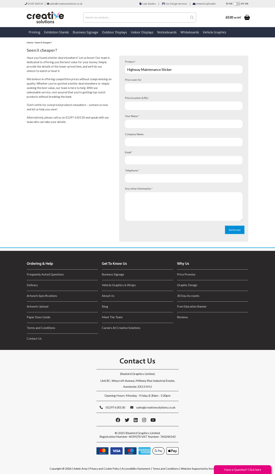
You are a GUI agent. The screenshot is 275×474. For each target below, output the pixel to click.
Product (130, 61)
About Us (108, 295)
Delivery (32, 285)
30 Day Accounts (188, 295)
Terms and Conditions (41, 327)
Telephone (132, 170)
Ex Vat (229, 3)
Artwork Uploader (204, 3)
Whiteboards (189, 32)
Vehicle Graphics (214, 32)
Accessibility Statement (136, 468)
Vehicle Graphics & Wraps (119, 285)
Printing (34, 32)
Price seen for (133, 79)
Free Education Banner (192, 306)
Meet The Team (112, 317)
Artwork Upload (37, 306)
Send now (235, 229)
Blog (105, 306)
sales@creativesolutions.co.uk (64, 3)
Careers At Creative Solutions (121, 327)
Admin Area (80, 468)
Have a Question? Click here (242, 469)
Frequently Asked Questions (46, 274)
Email (129, 152)
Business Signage (85, 32)
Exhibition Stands (56, 32)
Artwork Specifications (42, 295)
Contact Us (34, 338)
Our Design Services (174, 3)
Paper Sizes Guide (38, 317)
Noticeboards (167, 32)
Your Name (132, 116)
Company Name (134, 134)
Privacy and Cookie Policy (104, 468)
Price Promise (186, 274)
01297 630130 (34, 3)
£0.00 (233, 17)
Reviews (182, 317)
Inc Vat (244, 3)
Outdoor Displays (114, 32)
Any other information (139, 188)
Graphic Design (187, 285)
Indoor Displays (142, 32)
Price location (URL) (136, 97)
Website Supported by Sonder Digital (203, 468)
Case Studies (148, 3)
